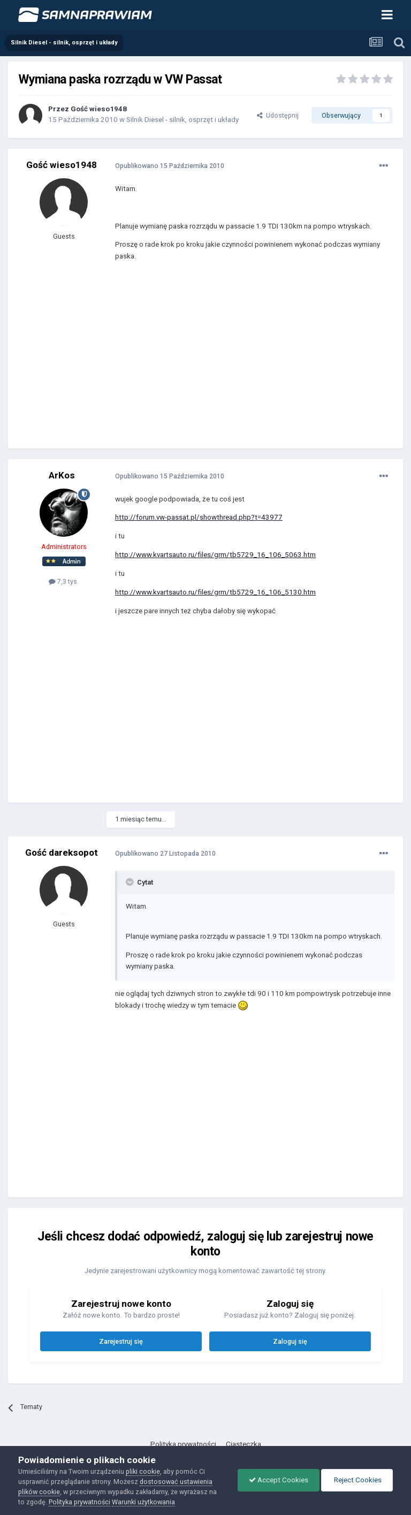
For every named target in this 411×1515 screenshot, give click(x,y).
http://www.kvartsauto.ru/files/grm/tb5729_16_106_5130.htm (215, 592)
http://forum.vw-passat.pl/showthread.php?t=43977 (199, 517)
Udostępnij (278, 115)
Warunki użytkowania (143, 1502)
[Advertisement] (240, 363)
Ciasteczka (243, 1444)
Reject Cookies (357, 1480)
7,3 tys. (64, 581)
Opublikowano (169, 166)
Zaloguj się (290, 1341)
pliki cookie (143, 1471)
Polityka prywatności (183, 1444)
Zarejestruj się (121, 1341)
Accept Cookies (278, 1480)
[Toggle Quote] (130, 882)
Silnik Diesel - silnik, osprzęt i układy (182, 120)
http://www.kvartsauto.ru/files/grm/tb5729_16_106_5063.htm (215, 555)
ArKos (62, 475)
